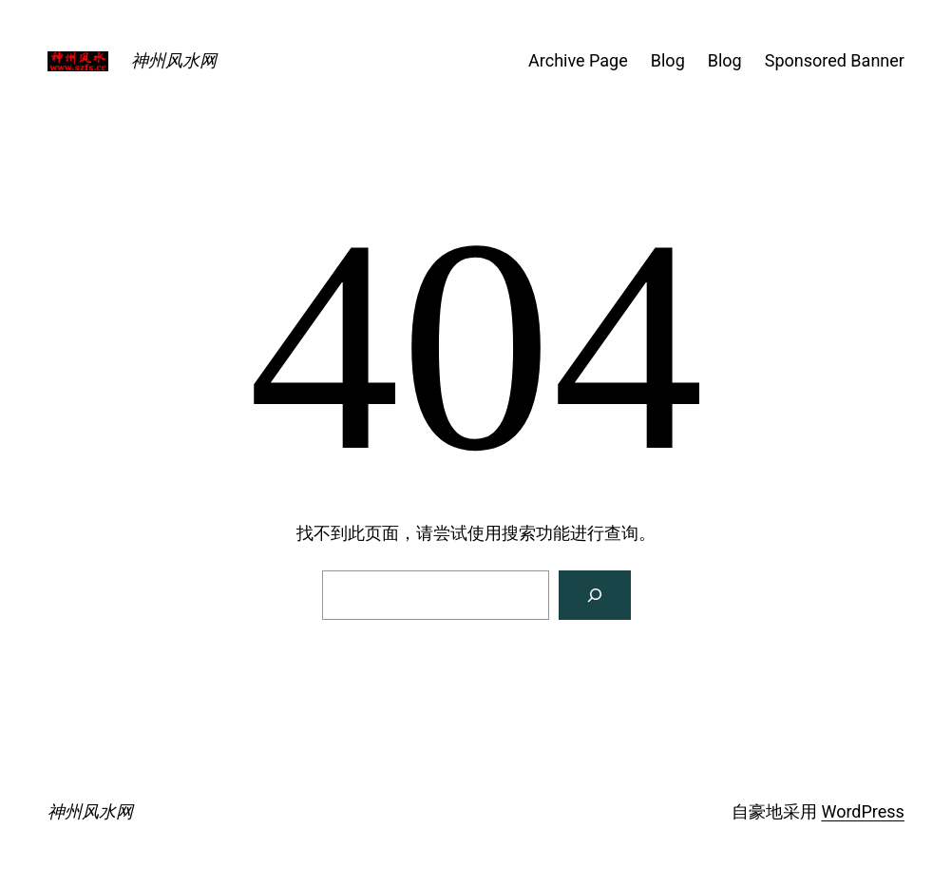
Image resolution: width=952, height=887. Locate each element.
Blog (668, 60)
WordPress (862, 811)
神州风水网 (174, 60)
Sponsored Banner (834, 60)
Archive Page (578, 60)
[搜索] (595, 595)
